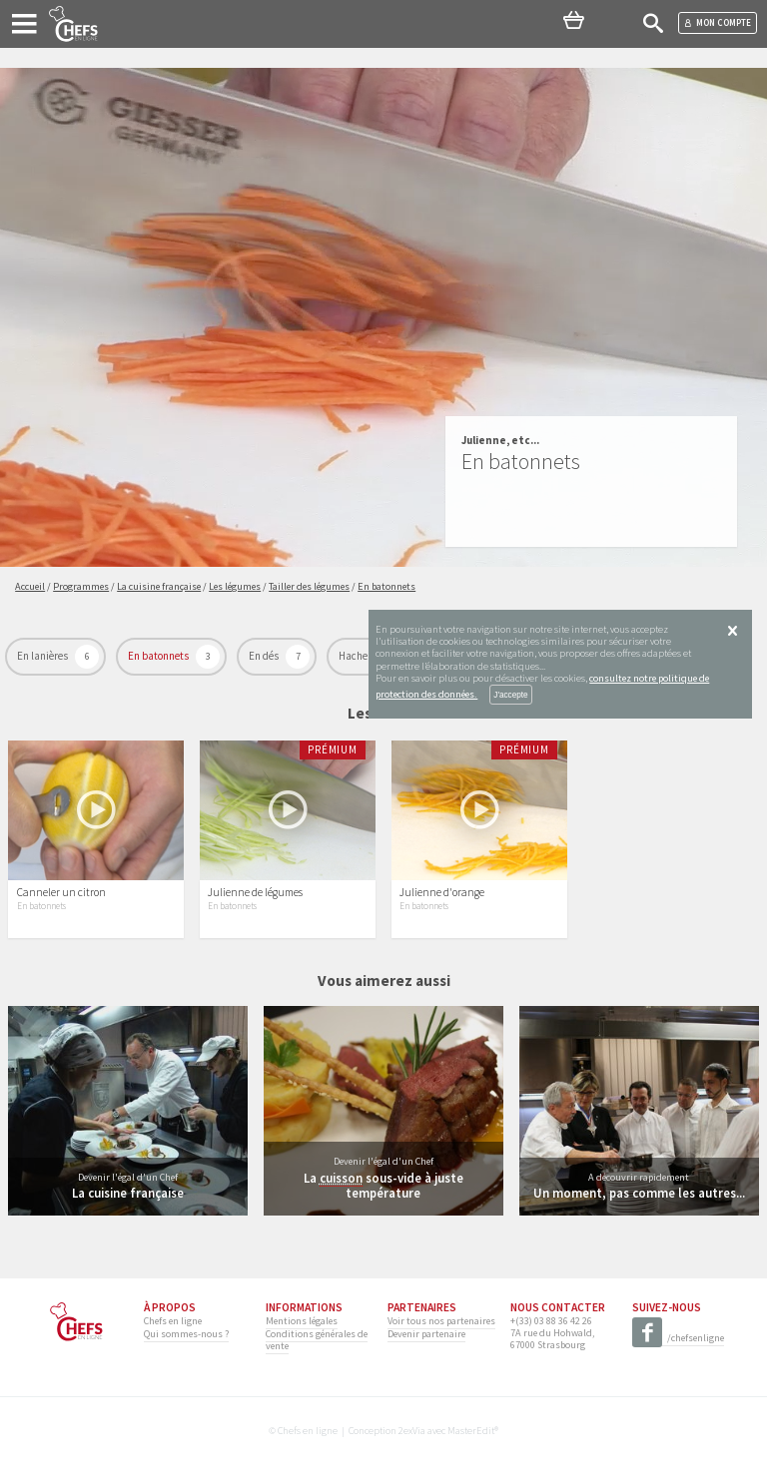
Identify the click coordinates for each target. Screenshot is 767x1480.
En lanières (43, 656)
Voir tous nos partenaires (441, 1320)
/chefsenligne (678, 1338)
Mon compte (717, 22)
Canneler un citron (61, 892)
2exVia (411, 1430)
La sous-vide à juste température (383, 1185)
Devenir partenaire (426, 1333)
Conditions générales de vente (317, 1339)
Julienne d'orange (441, 892)
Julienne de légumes (255, 892)
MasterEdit (470, 1430)
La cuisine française (128, 1193)
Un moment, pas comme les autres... (639, 1193)
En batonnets (159, 656)
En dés (265, 656)
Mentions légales (302, 1320)
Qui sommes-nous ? (186, 1333)
